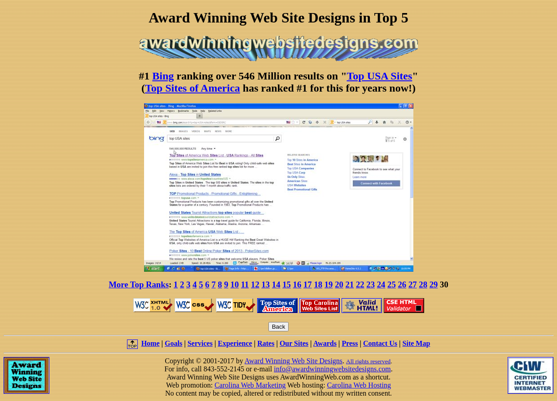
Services (200, 343)
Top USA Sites (379, 76)
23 (370, 284)
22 (360, 284)
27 (412, 284)
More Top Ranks (139, 284)
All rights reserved (368, 361)
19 (329, 284)
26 (402, 284)
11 (245, 284)
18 (318, 284)
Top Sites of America (192, 88)
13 (265, 284)
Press (350, 343)
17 (307, 284)
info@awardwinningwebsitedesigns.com (332, 369)
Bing (163, 76)
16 (297, 284)
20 (339, 284)
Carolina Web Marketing (250, 385)
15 (286, 284)
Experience (235, 343)
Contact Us (380, 343)
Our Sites (294, 343)
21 (350, 284)
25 (391, 284)
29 (434, 284)
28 (423, 284)
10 (234, 284)
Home (150, 343)
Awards (325, 343)
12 (255, 284)
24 (381, 284)
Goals (173, 343)
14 (276, 284)
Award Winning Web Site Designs (293, 361)
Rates (265, 343)
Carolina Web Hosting (359, 385)
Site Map (416, 343)
